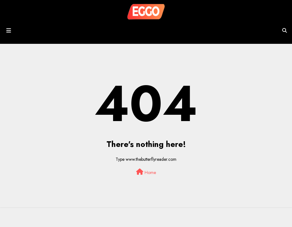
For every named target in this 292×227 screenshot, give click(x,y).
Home (146, 172)
